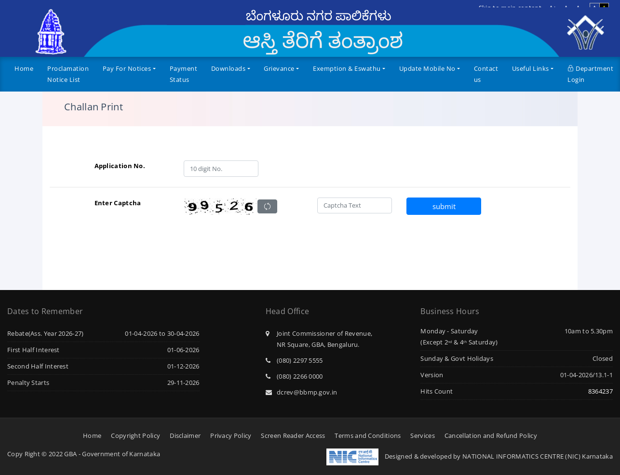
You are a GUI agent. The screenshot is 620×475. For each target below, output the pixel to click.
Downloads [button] (228, 68)
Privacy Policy (230, 435)
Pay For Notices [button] (127, 68)
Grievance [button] (279, 68)
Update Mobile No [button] (427, 68)
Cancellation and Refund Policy (491, 435)
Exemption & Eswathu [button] (347, 68)
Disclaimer (185, 435)
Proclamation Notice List (68, 74)
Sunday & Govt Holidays (456, 358)
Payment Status (184, 74)
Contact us (486, 74)
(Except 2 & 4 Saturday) (459, 342)
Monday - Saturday (449, 331)
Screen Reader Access (293, 435)
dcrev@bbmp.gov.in (301, 392)
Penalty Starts (28, 382)
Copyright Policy (135, 435)
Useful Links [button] (530, 68)
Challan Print (93, 107)
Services (422, 435)
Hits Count (436, 391)
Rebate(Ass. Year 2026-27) (45, 333)
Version (431, 374)
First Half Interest (33, 349)
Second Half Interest (37, 366)
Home (23, 68)
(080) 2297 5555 (294, 360)
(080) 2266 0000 (294, 376)
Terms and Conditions (368, 435)
